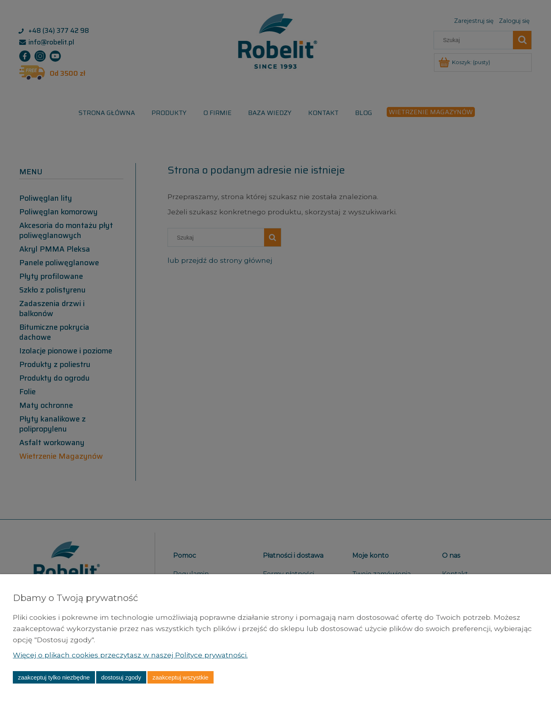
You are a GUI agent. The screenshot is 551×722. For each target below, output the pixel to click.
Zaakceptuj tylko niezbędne (54, 677)
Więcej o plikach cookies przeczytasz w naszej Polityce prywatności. (133, 655)
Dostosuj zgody (121, 677)
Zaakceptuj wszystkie (180, 677)
